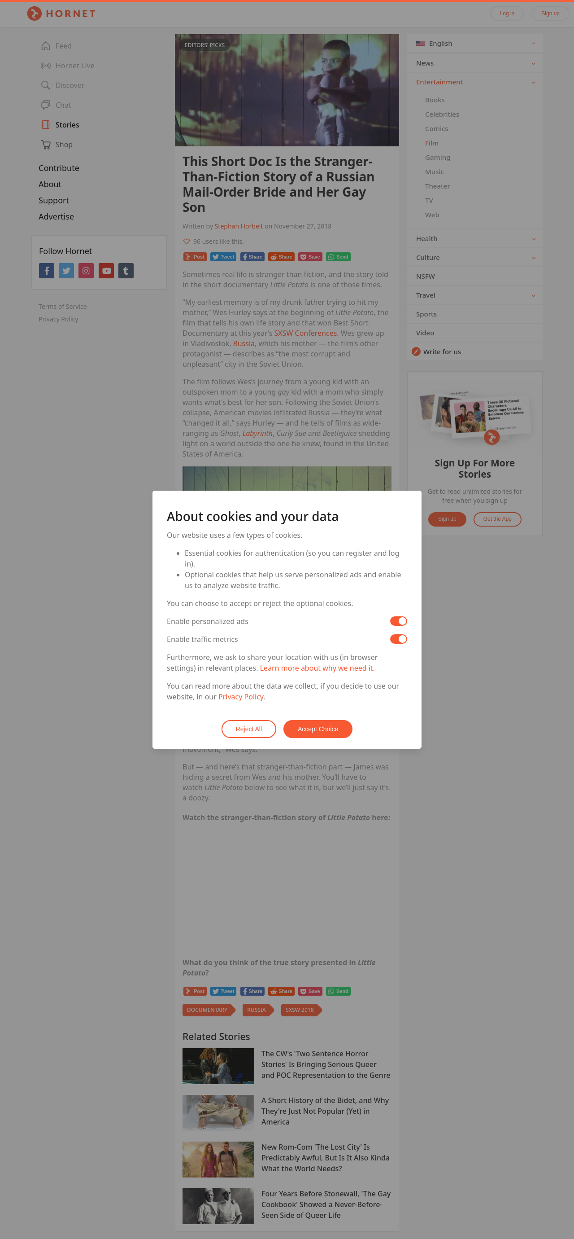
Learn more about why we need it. (317, 668)
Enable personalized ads (207, 621)
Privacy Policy (240, 697)
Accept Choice (318, 729)
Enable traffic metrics (202, 639)
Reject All (249, 729)
